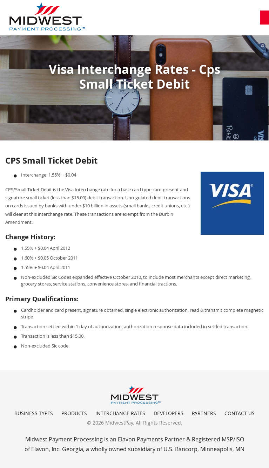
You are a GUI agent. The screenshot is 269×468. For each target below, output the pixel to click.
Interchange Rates (120, 413)
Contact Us (239, 413)
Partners (204, 413)
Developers (168, 413)
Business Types (33, 413)
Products (74, 413)
